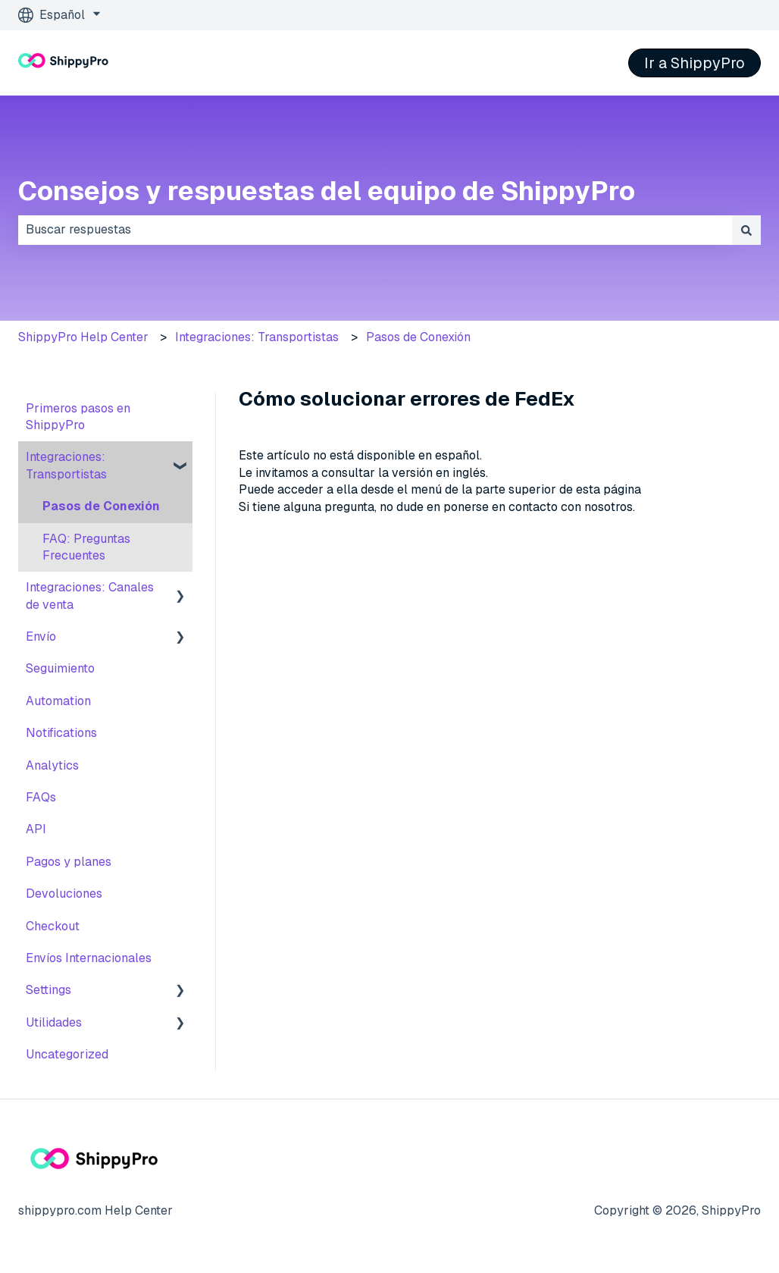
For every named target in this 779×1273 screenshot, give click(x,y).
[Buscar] (746, 229)
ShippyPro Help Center (83, 337)
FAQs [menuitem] (41, 797)
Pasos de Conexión (418, 337)
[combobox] (375, 229)
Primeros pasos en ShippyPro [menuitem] (78, 416)
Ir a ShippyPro (694, 63)
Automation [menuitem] (58, 701)
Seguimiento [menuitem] (60, 668)
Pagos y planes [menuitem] (68, 862)
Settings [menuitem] (48, 990)
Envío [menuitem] (41, 636)
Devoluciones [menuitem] (64, 893)
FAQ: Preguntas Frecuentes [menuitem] (86, 547)
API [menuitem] (36, 829)
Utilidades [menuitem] (54, 1022)
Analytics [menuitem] (52, 765)
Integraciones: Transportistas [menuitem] (66, 465)
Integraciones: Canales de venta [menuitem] (90, 595)
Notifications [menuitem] (61, 733)
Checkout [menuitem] (53, 926)
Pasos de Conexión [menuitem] (101, 506)
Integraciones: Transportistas (257, 337)
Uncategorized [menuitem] (67, 1054)
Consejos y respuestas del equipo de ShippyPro (326, 191)
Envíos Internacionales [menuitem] (89, 958)
